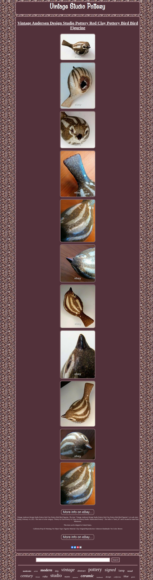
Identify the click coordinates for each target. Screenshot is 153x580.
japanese (75, 577)
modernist (27, 571)
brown (38, 577)
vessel (130, 571)
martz (67, 576)
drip (57, 571)
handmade (100, 577)
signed (110, 569)
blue (126, 576)
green (133, 577)
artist (36, 571)
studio (56, 575)
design (108, 577)
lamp (122, 570)
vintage (68, 569)
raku (45, 576)
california (117, 577)
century (27, 575)
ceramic (87, 576)
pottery (95, 569)
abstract (81, 570)
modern (46, 570)
